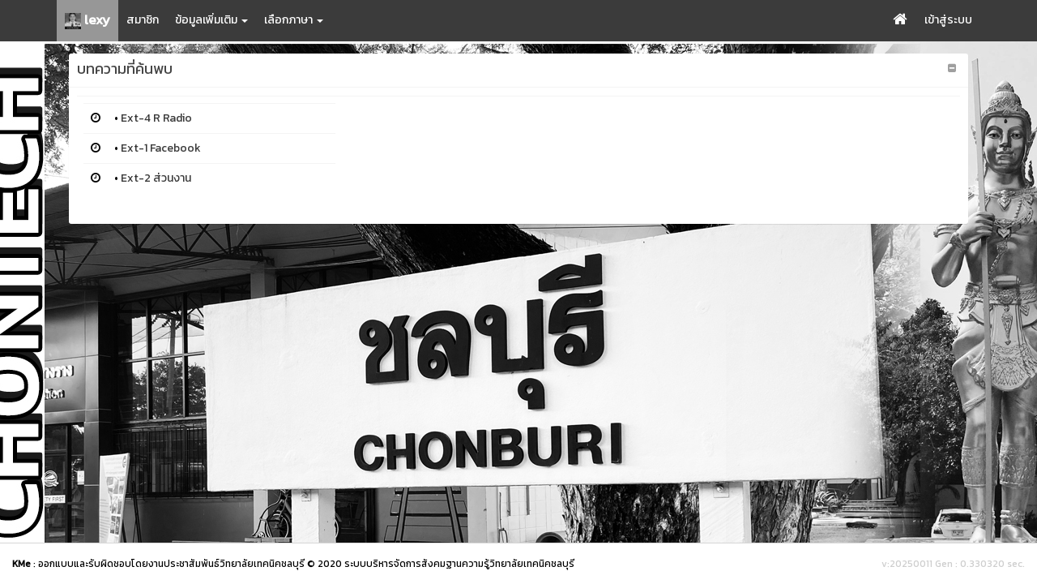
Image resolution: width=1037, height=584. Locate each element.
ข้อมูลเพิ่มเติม (211, 19)
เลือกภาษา (293, 19)
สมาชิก (142, 19)
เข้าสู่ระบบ (948, 19)
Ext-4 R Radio (156, 118)
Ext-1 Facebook (161, 148)
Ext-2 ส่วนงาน (156, 178)
